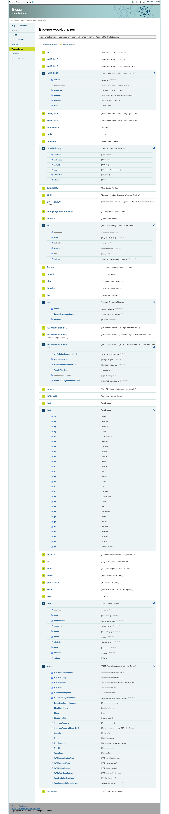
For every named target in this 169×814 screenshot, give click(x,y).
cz (55, 436)
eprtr (49, 195)
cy (55, 432)
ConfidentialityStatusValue (65, 698)
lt (54, 492)
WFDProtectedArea (62, 763)
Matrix (56, 713)
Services (15, 54)
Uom (56, 738)
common (51, 141)
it (54, 486)
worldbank (52, 791)
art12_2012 (52, 59)
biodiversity (53, 127)
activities (58, 80)
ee (55, 452)
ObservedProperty (61, 723)
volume (57, 658)
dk (55, 447)
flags (56, 237)
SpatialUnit (58, 733)
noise (50, 575)
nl (55, 512)
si (55, 537)
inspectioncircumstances (64, 314)
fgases (50, 267)
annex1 (57, 309)
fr (54, 472)
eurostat (51, 219)
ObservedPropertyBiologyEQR (66, 728)
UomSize (57, 748)
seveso (50, 589)
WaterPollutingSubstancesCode (67, 381)
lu (55, 497)
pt (55, 522)
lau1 (49, 403)
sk (55, 542)
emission (58, 626)
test (49, 596)
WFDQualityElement (62, 768)
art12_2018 (52, 66)
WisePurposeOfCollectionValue (66, 783)
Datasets (15, 30)
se (55, 532)
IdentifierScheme (61, 708)
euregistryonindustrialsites (60, 212)
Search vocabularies (50, 44)
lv (55, 502)
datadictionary (54, 148)
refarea (57, 248)
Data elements (17, 40)
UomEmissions (60, 743)
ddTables (58, 165)
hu (55, 477)
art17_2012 (52, 113)
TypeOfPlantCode (61, 370)
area (56, 615)
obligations (58, 175)
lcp (48, 561)
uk (55, 547)
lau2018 (51, 555)
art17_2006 (52, 73)
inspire (50, 389)
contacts (57, 155)
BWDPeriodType (60, 678)
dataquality (52, 188)
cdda (49, 134)
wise (49, 666)
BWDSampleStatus (61, 683)
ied (48, 302)
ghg (49, 281)
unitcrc (57, 259)
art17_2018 (52, 120)
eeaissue (57, 170)
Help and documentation (21, 25)
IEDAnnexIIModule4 (57, 344)
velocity (57, 653)
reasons (57, 100)
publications (53, 582)
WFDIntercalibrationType (64, 758)
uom (49, 603)
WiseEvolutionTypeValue (64, 778)
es (55, 461)
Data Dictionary (31, 20)
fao (48, 225)
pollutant (57, 319)
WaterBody (58, 753)
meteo (56, 637)
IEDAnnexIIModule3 (57, 335)
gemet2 (50, 274)
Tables (14, 35)
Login (136, 2)
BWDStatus (59, 688)
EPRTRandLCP (54, 202)
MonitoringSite (60, 718)
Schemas (15, 44)
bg (55, 427)
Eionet (22, 20)
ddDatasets (58, 160)
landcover (52, 396)
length (56, 631)
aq (48, 52)
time (56, 647)
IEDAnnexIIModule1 (57, 328)
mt (55, 506)
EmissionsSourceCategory (65, 703)
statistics (58, 642)
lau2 (49, 410)
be (55, 421)
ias (48, 295)
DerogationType (60, 359)
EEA (22, 2)
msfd (49, 568)
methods (57, 95)
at (55, 416)
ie (55, 482)
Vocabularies (17, 49)
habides (51, 288)
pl (55, 517)
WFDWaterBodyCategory (64, 773)
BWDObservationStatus (63, 673)
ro (55, 527)
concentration (59, 621)
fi (54, 467)
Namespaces (17, 58)
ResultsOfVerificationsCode (65, 365)
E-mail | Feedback (19, 806)
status (56, 180)
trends (56, 105)
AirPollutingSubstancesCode (66, 354)
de (55, 441)
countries (58, 90)
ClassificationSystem (62, 693)
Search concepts (69, 44)
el (55, 457)
